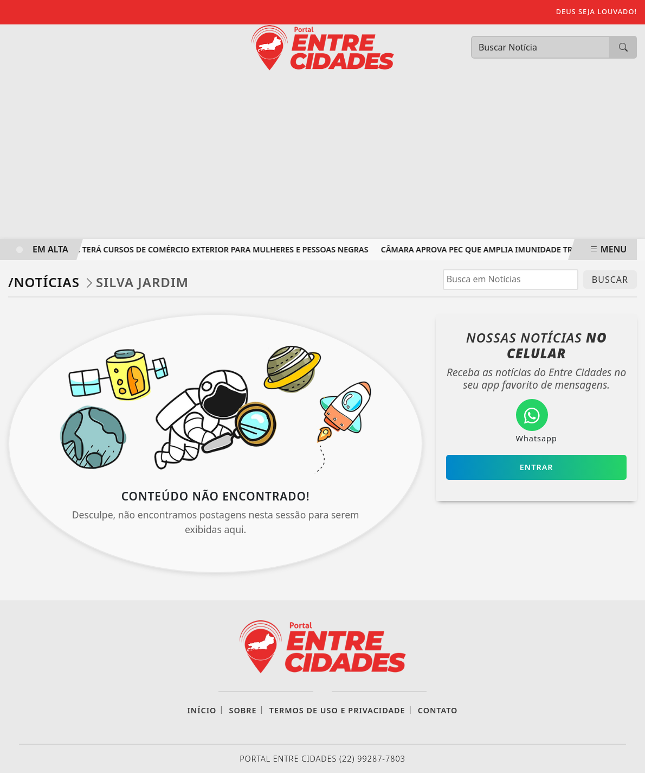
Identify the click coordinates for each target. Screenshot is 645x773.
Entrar (536, 467)
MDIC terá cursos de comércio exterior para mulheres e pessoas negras (218, 249)
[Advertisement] (322, 157)
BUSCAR (610, 280)
